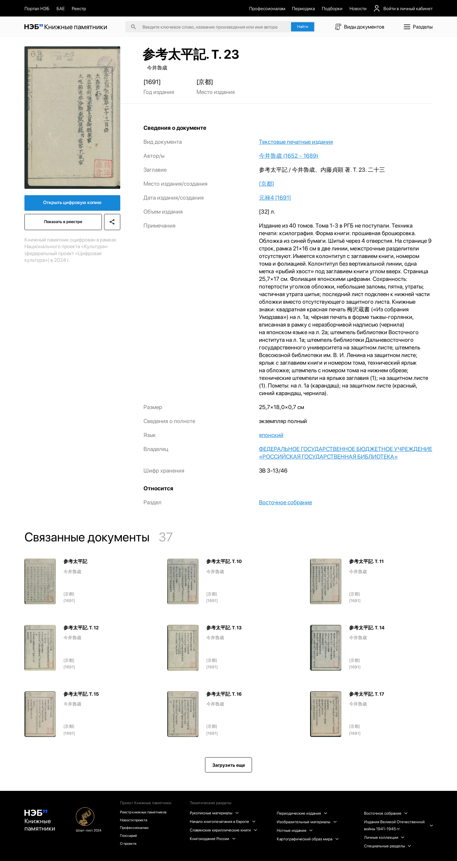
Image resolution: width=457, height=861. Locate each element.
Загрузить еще (228, 765)
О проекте (130, 846)
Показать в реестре (62, 225)
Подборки (332, 8)
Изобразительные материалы (307, 821)
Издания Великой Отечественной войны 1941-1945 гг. (398, 825)
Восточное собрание (285, 502)
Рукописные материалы (215, 813)
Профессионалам (267, 8)
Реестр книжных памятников (147, 812)
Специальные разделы (388, 846)
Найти (302, 26)
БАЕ (60, 8)
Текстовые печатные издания (296, 141)
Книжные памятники (41, 823)
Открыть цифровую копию (72, 204)
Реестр (79, 8)
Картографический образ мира (308, 839)
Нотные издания (295, 830)
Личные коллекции (384, 837)
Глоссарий (130, 838)
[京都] (266, 183)
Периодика (303, 8)
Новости (358, 8)
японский (271, 435)
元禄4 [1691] (275, 197)
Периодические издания (302, 813)
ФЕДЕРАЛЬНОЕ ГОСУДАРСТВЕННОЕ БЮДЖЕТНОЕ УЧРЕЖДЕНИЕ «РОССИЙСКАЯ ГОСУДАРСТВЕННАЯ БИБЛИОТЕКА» (345, 453)
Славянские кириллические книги (225, 830)
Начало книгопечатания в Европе (224, 821)
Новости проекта (136, 820)
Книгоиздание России (214, 838)
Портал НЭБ (37, 8)
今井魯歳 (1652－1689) (288, 155)
